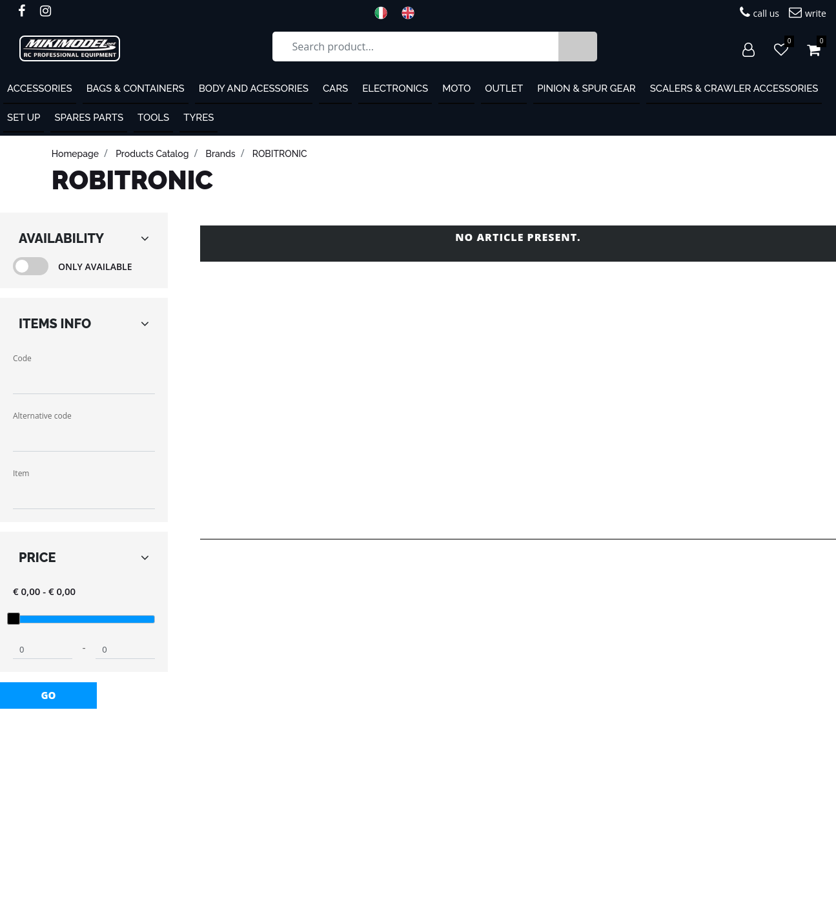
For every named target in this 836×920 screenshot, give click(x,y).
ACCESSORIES (39, 88)
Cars (335, 88)
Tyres (198, 117)
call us (759, 12)
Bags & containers (136, 88)
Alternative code (42, 415)
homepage (75, 154)
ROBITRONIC (279, 154)
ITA (384, 12)
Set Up (23, 117)
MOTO (456, 88)
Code (22, 358)
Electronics (395, 88)
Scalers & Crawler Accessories (734, 88)
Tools (153, 117)
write (807, 12)
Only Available (95, 266)
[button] (577, 46)
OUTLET (504, 88)
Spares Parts (88, 117)
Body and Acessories (254, 88)
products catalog (152, 154)
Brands (221, 154)
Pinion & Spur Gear (586, 88)
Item (21, 473)
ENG (412, 12)
